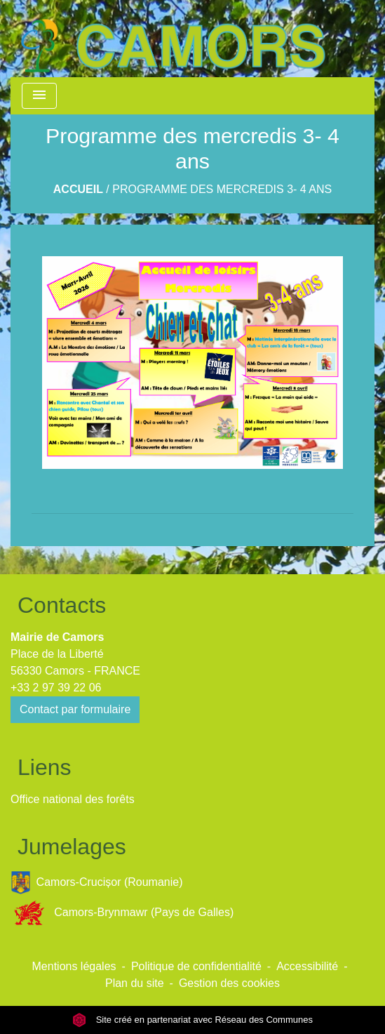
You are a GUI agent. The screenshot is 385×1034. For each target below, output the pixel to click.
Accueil (78, 189)
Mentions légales (74, 966)
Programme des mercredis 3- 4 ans (222, 189)
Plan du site (134, 983)
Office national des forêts (73, 799)
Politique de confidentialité (196, 966)
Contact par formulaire (75, 709)
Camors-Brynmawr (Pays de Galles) (122, 913)
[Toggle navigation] (39, 96)
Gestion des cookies (229, 983)
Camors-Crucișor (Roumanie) (97, 882)
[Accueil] (172, 38)
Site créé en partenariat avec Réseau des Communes (192, 1019)
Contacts (62, 605)
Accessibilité (307, 966)
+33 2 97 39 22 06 (56, 688)
